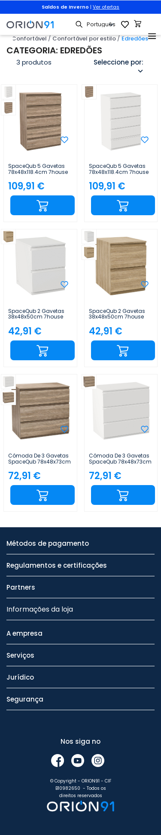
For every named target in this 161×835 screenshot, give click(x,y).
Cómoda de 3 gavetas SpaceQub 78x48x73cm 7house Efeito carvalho (39, 459)
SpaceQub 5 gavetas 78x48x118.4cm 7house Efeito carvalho (38, 169)
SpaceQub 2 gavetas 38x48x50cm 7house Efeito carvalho (117, 314)
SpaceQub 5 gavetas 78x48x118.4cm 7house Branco (119, 169)
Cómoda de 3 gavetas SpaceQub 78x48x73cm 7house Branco (120, 459)
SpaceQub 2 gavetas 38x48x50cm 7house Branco (36, 314)
